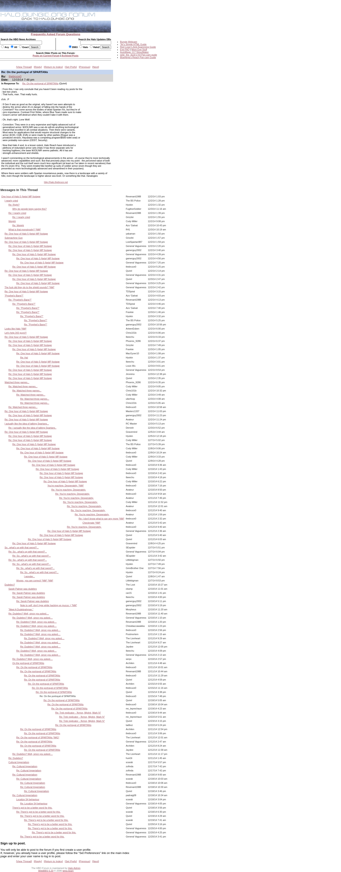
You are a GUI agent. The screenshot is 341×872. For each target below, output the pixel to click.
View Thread (24, 66)
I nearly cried (11, 200)
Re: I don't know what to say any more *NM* (101, 518)
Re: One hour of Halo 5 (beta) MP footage (26, 233)
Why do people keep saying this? (29, 209)
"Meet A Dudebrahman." (20, 609)
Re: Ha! (24, 357)
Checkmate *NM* (91, 522)
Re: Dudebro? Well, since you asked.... (28, 613)
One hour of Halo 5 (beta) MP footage (20, 196)
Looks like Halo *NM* (16, 328)
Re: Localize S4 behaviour (34, 803)
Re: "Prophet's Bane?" (20, 299)
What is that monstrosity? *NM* (24, 229)
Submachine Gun (14, 237)
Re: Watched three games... (22, 386)
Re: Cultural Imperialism (24, 766)
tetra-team (68, 870)
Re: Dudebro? (15, 758)
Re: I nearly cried (17, 213)
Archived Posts (70, 55)
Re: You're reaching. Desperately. (68, 489)
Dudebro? (10, 584)
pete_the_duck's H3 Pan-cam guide (138, 54)
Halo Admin (74, 868)
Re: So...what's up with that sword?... (27, 551)
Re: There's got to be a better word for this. (38, 811)
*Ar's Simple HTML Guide (133, 44)
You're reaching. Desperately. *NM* (65, 485)
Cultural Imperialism (18, 762)
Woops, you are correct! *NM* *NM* (34, 580)
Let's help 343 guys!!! (16, 332)
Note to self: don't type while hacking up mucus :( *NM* (48, 605)
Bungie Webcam (128, 41)
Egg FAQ (125, 49)
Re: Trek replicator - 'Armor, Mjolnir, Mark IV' (78, 712)
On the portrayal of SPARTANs (28, 663)
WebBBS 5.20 (45, 870)
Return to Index (53, 66)
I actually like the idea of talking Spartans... (27, 423)
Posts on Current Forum (46, 55)
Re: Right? (14, 204)
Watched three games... (17, 382)
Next (95, 66)
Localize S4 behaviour (27, 799)
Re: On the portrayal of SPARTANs (40, 83)
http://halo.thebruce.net (56, 182)
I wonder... (29, 576)
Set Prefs (70, 66)
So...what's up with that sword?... (22, 547)
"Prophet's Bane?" (14, 295)
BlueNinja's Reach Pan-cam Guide (138, 57)
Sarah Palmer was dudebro (22, 588)
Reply (38, 66)
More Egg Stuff (139, 49)
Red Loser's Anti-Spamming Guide (138, 47)
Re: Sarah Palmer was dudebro (28, 593)
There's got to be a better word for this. (32, 807)
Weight (12, 221)
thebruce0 (15, 76)
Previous (85, 66)
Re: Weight (18, 225)
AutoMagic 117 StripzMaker (134, 52)
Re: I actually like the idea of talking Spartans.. (32, 427)
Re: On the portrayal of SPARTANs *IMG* (37, 737)
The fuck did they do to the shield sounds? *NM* (29, 287)
